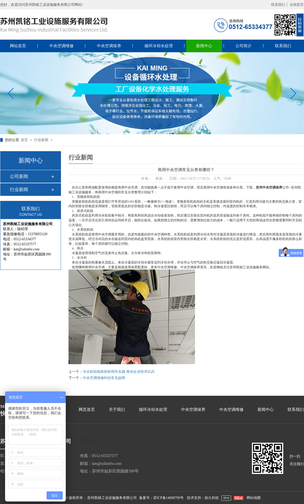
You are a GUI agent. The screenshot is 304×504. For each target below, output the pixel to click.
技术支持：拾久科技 (203, 498)
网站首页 (18, 46)
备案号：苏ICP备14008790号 (161, 498)
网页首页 (87, 409)
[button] (11, 93)
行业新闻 (41, 140)
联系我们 (283, 46)
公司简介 (243, 46)
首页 (25, 140)
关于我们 (117, 409)
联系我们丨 (280, 5)
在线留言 (297, 5)
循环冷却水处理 (158, 46)
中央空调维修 (61, 46)
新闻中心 (204, 46)
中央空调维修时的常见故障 (104, 378)
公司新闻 (19, 176)
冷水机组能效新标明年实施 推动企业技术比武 (119, 372)
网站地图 (254, 498)
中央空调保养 (109, 46)
